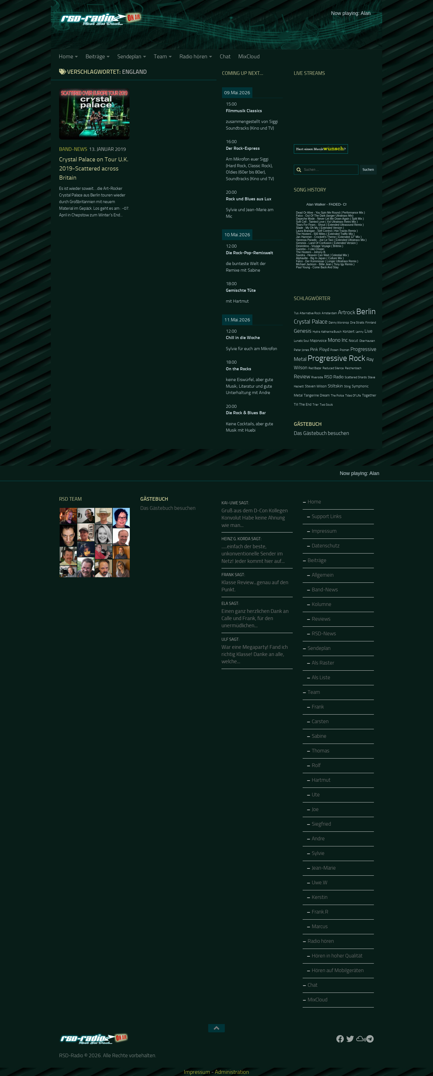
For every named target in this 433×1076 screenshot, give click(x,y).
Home (66, 56)
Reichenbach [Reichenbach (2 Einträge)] (353, 368)
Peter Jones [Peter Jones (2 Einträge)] (301, 350)
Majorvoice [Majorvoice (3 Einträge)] (318, 340)
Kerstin (320, 897)
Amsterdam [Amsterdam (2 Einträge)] (329, 313)
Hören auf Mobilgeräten (338, 970)
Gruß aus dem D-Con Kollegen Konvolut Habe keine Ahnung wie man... (254, 518)
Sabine (319, 736)
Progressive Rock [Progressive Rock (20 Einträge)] (336, 358)
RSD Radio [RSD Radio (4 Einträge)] (334, 376)
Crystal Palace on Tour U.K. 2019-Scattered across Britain (93, 168)
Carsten (320, 721)
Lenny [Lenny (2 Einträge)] (359, 332)
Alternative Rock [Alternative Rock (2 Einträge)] (310, 313)
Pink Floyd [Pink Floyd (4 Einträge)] (319, 349)
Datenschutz (326, 546)
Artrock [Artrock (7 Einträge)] (346, 312)
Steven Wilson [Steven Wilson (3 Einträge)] (316, 386)
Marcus (320, 926)
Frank (318, 707)
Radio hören (193, 56)
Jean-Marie (324, 868)
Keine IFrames (258, 29)
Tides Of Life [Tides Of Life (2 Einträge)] (353, 395)
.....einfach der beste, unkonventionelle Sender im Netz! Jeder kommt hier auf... (253, 554)
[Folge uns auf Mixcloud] (360, 1039)
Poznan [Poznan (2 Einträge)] (344, 350)
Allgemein (323, 575)
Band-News (73, 149)
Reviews (321, 619)
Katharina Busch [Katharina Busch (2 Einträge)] (331, 332)
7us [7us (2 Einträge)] (296, 313)
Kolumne (321, 604)
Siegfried (321, 824)
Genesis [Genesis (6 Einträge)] (302, 331)
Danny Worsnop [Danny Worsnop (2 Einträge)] (339, 322)
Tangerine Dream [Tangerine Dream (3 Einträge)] (317, 395)
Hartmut (321, 780)
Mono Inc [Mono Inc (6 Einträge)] (338, 340)
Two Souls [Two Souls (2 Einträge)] (326, 404)
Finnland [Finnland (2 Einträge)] (370, 322)
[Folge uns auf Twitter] (350, 1039)
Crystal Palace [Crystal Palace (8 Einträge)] (311, 321)
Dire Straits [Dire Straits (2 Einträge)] (357, 322)
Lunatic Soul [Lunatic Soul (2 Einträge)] (301, 341)
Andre (318, 839)
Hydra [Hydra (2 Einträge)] (316, 332)
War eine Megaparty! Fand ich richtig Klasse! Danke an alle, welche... (254, 654)
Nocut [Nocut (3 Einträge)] (353, 340)
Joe (315, 809)
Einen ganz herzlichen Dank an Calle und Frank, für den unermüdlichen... (255, 618)
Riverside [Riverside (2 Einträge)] (317, 377)
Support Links (327, 516)
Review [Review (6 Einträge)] (302, 376)
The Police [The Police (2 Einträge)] (337, 395)
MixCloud (249, 56)
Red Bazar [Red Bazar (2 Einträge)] (314, 368)
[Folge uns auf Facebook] (340, 1039)
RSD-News (324, 634)
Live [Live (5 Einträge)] (369, 331)
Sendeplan (129, 56)
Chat (225, 56)
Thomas (320, 751)
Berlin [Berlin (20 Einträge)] (366, 311)
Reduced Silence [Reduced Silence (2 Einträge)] (333, 368)
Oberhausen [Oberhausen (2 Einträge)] (367, 341)
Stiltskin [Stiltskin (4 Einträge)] (335, 386)
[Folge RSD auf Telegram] (370, 1039)
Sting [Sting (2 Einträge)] (347, 386)
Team (160, 56)
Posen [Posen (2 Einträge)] (334, 350)
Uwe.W (320, 883)
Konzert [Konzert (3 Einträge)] (349, 331)
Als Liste (321, 678)
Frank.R (320, 912)
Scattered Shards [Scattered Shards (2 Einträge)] (356, 377)
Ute (316, 795)
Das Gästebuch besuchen (321, 433)
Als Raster (323, 663)
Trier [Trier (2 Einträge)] (316, 404)
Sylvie (318, 853)
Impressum (324, 531)
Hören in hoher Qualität (337, 956)
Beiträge (95, 56)
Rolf (316, 765)
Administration (232, 1072)
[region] (335, 149)
